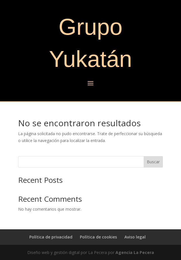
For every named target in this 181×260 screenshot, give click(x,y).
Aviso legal (135, 237)
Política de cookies (98, 237)
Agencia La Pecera (134, 252)
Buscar (153, 161)
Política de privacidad (50, 237)
